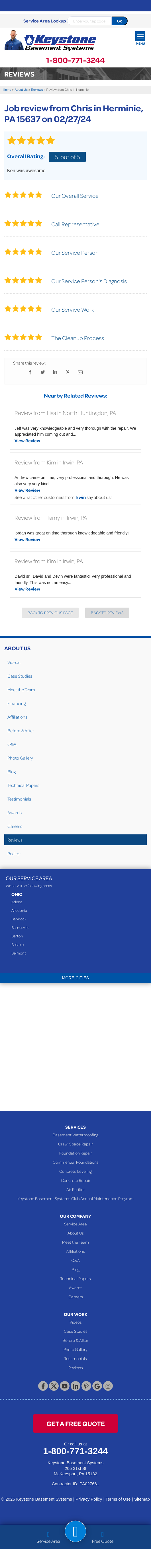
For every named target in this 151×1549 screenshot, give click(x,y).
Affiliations (17, 717)
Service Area (75, 1223)
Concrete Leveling (75, 1171)
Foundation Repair (75, 1152)
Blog (11, 771)
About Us (17, 648)
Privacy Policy (89, 1499)
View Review (27, 440)
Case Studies (19, 676)
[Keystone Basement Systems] (50, 41)
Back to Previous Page (50, 612)
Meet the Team (21, 689)
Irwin (81, 497)
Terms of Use (117, 1499)
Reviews (15, 840)
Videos (13, 662)
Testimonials (19, 799)
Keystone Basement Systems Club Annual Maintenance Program (75, 1198)
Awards (14, 812)
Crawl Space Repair (75, 1143)
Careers (14, 826)
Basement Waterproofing (75, 1134)
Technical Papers (23, 785)
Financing (16, 703)
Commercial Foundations (76, 1162)
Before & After (20, 730)
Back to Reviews (107, 612)
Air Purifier (75, 1189)
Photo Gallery (20, 758)
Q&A (12, 744)
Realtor (14, 853)
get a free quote (75, 1423)
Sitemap (142, 1499)
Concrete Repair (75, 1180)
